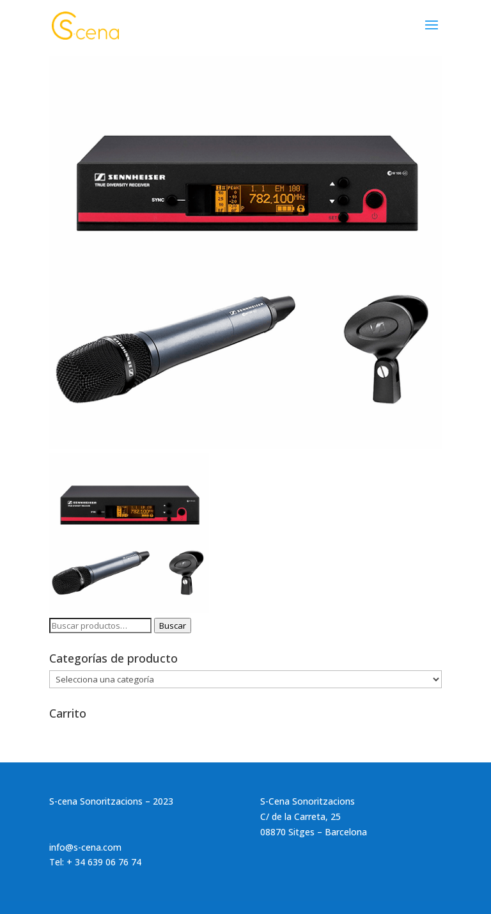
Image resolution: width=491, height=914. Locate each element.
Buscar (172, 625)
